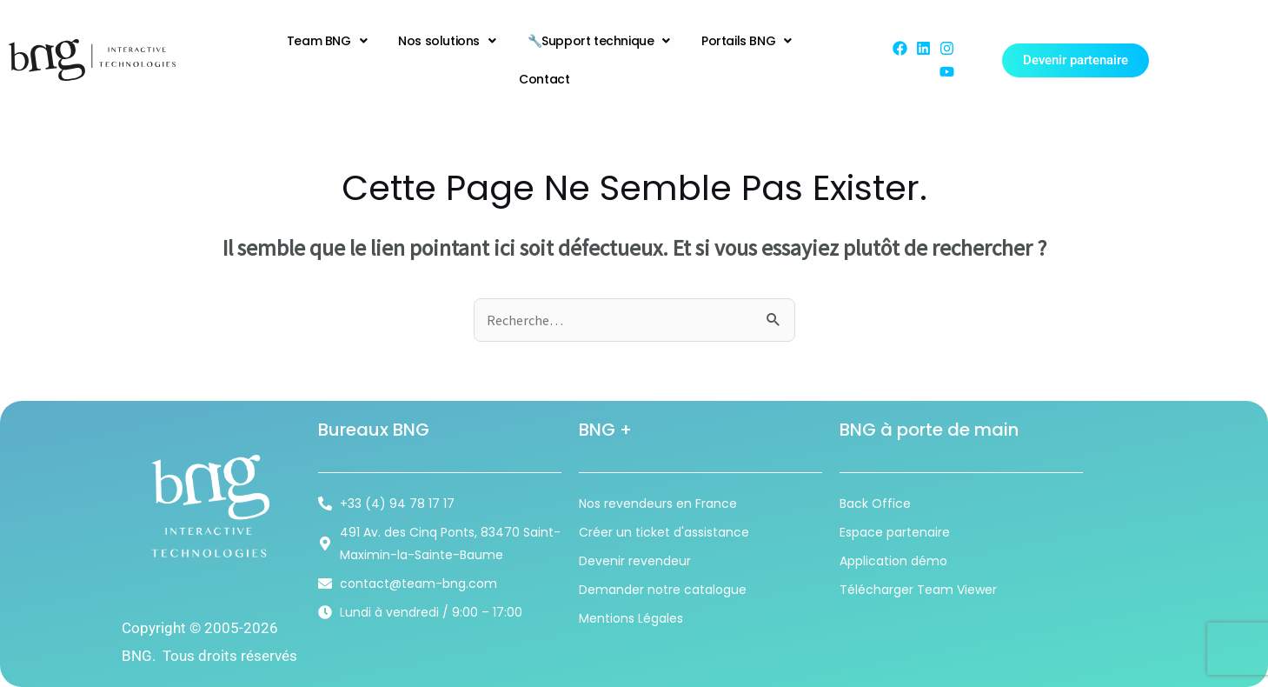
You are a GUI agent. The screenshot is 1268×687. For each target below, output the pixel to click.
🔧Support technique (599, 41)
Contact (544, 79)
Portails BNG (746, 41)
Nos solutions (446, 41)
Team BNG (327, 41)
